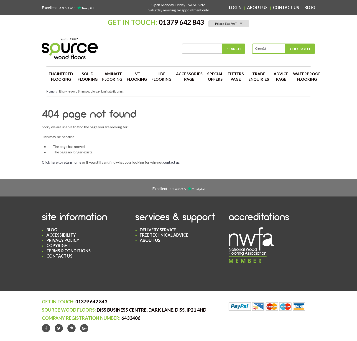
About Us (257, 7)
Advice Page (281, 76)
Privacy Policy (62, 240)
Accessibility (61, 235)
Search (234, 48)
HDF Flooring (161, 76)
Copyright (58, 245)
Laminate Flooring (112, 76)
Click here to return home (61, 162)
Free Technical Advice (164, 235)
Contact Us (286, 7)
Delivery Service (158, 229)
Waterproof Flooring (307, 76)
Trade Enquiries (258, 76)
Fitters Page (236, 76)
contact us (171, 162)
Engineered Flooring (61, 76)
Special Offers (215, 76)
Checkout (300, 48)
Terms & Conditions (68, 250)
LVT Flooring (137, 76)
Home (50, 91)
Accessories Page (189, 76)
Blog (309, 7)
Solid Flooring (88, 76)
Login (235, 7)
